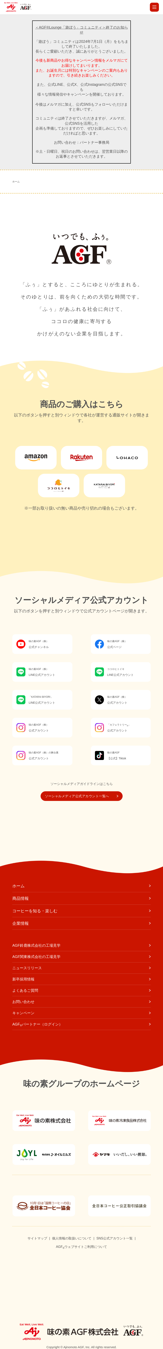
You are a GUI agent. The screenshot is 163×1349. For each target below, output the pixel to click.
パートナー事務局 (94, 142)
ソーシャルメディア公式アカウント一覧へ (81, 796)
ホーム (16, 181)
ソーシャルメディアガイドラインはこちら (81, 784)
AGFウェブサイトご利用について (81, 1247)
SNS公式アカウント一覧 (114, 1238)
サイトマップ (37, 1238)
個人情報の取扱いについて (71, 1238)
